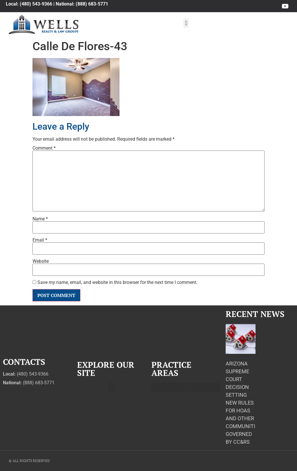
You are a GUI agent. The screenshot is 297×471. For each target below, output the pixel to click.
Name (40, 219)
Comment (44, 148)
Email (39, 240)
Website (40, 261)
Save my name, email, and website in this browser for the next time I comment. (117, 282)
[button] (186, 23)
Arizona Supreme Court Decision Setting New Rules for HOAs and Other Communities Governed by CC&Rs (243, 403)
